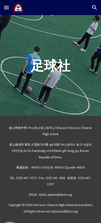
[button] (6, 7)
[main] (50, 65)
